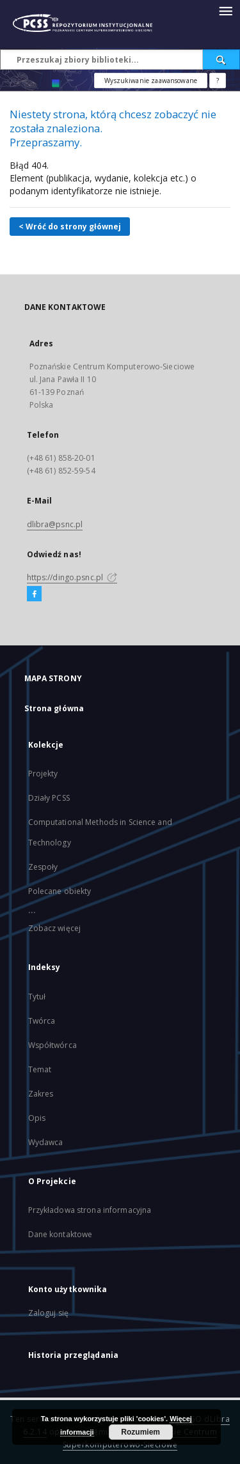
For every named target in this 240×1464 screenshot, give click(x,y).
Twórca (42, 1020)
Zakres (41, 1093)
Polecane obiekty (60, 891)
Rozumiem (140, 1432)
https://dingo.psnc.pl (72, 577)
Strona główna (54, 708)
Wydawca (45, 1142)
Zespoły (43, 866)
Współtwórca (52, 1045)
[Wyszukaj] (221, 59)
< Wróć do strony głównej (70, 226)
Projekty (43, 773)
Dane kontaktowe (60, 1234)
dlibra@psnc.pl (55, 524)
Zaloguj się (48, 1312)
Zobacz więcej (54, 928)
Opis (36, 1118)
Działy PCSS (49, 797)
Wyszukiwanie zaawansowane (150, 80)
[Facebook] (34, 594)
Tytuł (37, 996)
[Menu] (225, 10)
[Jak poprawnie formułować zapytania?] (217, 80)
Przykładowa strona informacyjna (90, 1210)
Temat (40, 1069)
